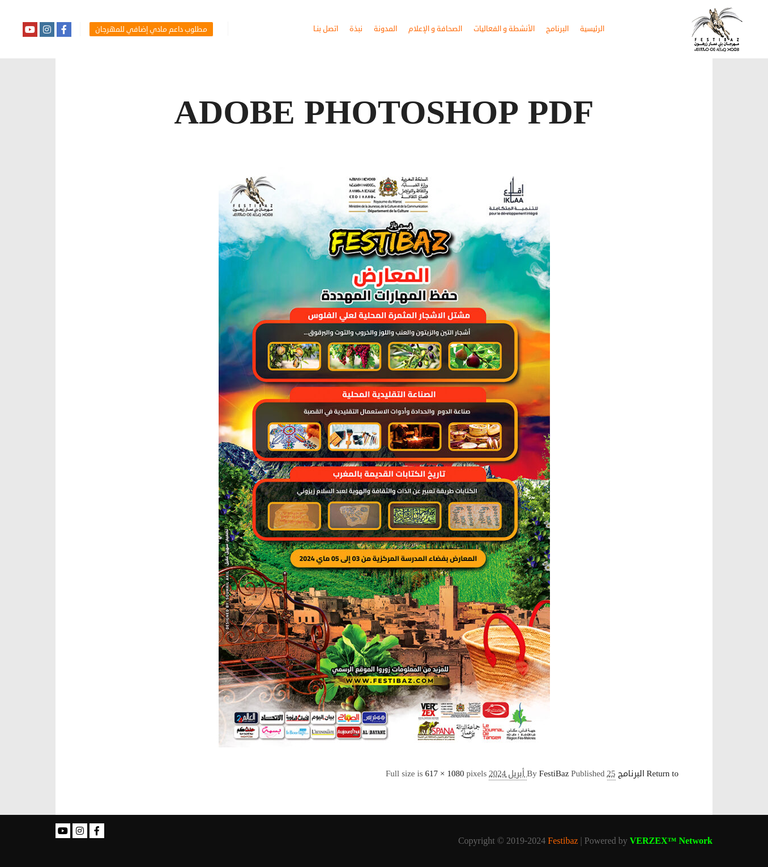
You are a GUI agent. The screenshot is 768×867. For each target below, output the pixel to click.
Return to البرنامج (648, 774)
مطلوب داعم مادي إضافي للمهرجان (151, 29)
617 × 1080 (444, 774)
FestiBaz (554, 774)
